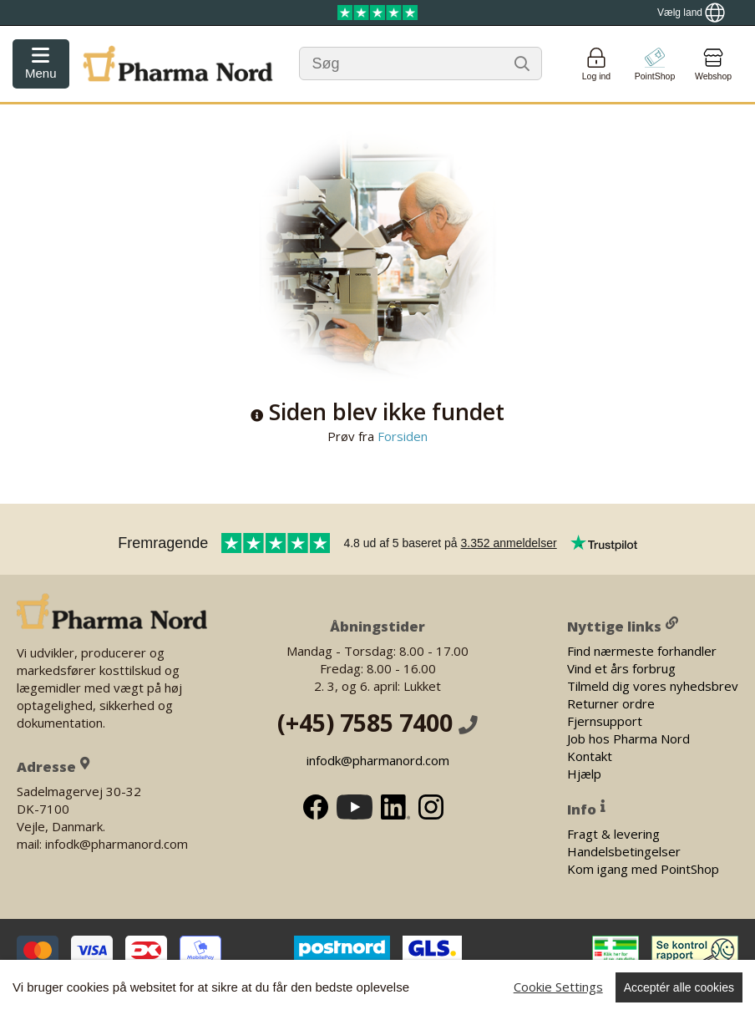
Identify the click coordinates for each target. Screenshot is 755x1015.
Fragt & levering (613, 833)
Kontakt (589, 755)
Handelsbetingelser (624, 850)
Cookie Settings (558, 986)
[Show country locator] (691, 12)
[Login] (596, 63)
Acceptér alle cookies (679, 987)
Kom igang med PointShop (643, 868)
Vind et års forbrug (621, 667)
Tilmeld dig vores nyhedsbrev (652, 685)
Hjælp (584, 772)
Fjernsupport (604, 720)
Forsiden (401, 436)
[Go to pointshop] (655, 63)
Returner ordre (611, 702)
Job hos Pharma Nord (628, 737)
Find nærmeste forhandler (642, 650)
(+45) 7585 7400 (377, 722)
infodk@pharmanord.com (378, 760)
